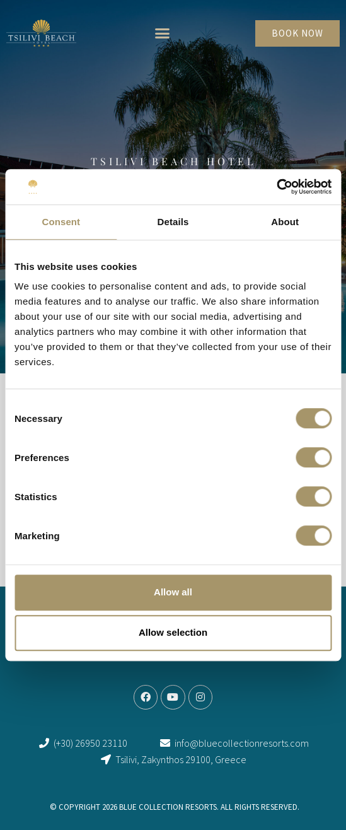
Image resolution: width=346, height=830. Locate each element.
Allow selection (173, 632)
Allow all (173, 592)
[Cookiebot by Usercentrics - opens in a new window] (276, 186)
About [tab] (285, 221)
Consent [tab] (61, 221)
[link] (41, 33)
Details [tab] (173, 221)
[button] (163, 33)
